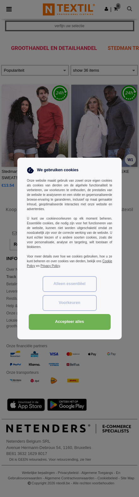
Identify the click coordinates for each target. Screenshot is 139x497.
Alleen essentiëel (69, 284)
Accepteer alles (69, 321)
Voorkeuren (69, 302)
